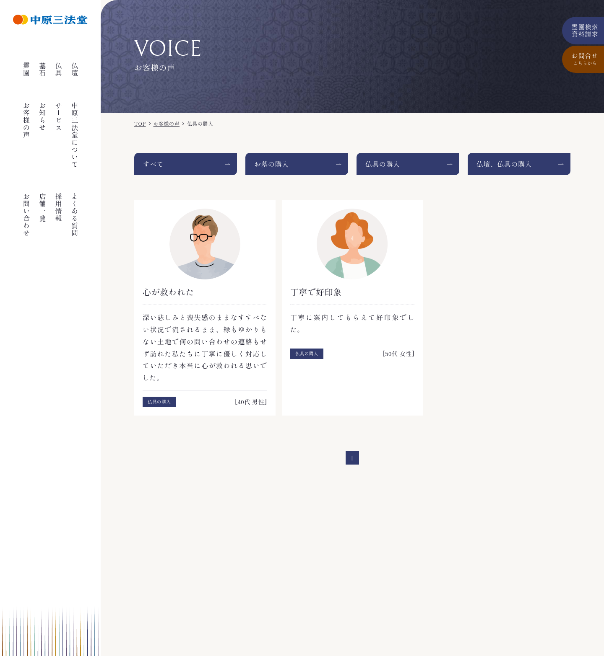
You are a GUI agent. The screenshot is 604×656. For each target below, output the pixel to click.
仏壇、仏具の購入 (504, 164)
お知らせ (42, 116)
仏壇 (75, 69)
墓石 (42, 69)
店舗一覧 (42, 207)
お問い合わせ (26, 215)
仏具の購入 (382, 164)
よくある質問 (75, 215)
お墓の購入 (271, 164)
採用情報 (59, 207)
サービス (59, 116)
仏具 (59, 69)
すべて (153, 164)
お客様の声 (26, 120)
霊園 (26, 69)
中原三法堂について (75, 135)
